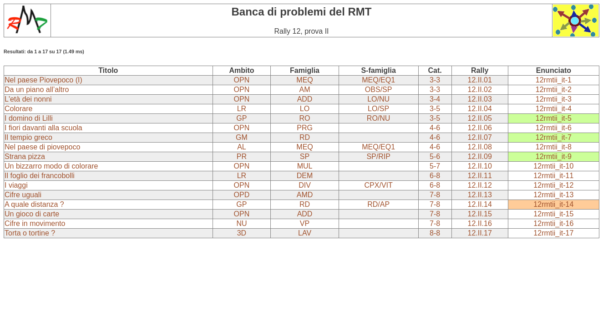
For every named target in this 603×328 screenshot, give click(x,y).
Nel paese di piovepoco (42, 147)
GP (241, 118)
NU (241, 223)
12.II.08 (479, 147)
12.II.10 (479, 166)
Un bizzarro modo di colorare (51, 166)
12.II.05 (479, 118)
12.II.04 (479, 109)
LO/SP (378, 109)
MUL (305, 166)
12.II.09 (479, 156)
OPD (242, 195)
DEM (305, 175)
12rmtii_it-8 (554, 147)
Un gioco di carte (32, 214)
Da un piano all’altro (37, 89)
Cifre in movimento (35, 223)
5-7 (435, 166)
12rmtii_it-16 (553, 223)
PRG (305, 128)
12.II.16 (479, 223)
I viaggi (16, 185)
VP (304, 223)
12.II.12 (479, 185)
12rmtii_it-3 (554, 99)
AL (241, 147)
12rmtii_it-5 (554, 118)
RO (304, 118)
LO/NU (378, 99)
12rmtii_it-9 (554, 156)
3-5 (435, 109)
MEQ (304, 80)
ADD (305, 99)
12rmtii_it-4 (554, 109)
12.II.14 (479, 204)
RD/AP (378, 204)
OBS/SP (378, 89)
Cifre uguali (23, 195)
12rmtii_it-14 (553, 204)
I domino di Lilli (29, 118)
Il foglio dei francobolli (40, 175)
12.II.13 (479, 195)
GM (242, 137)
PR (242, 156)
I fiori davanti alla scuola (43, 128)
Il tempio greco (28, 137)
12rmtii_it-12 (553, 185)
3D (241, 233)
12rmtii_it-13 (553, 195)
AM (304, 89)
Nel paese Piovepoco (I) (43, 80)
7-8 (435, 195)
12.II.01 (479, 80)
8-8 (435, 233)
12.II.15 (479, 214)
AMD (305, 195)
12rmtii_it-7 (554, 137)
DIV (305, 185)
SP (304, 156)
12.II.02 (479, 89)
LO (304, 109)
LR (241, 109)
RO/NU (378, 118)
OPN (242, 80)
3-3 (435, 80)
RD (304, 137)
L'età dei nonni (28, 99)
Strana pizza (25, 156)
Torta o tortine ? (30, 233)
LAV (304, 233)
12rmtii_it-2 (554, 89)
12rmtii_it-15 (553, 214)
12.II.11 (479, 175)
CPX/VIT (379, 185)
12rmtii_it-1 (554, 80)
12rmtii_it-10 (553, 166)
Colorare (18, 109)
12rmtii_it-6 (554, 128)
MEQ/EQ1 (378, 80)
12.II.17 (479, 233)
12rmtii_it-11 (553, 175)
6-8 (435, 175)
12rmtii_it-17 (553, 233)
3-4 (435, 99)
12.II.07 (479, 137)
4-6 (435, 128)
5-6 (435, 156)
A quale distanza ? (34, 204)
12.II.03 (479, 99)
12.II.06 (479, 128)
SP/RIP (378, 156)
